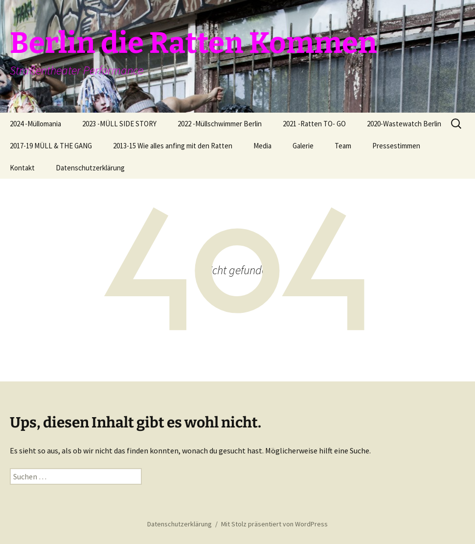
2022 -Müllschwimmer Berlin (220, 123)
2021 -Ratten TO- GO (314, 123)
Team (343, 145)
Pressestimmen (396, 145)
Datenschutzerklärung (90, 167)
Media (262, 145)
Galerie (303, 145)
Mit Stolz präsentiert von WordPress (274, 524)
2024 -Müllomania (35, 123)
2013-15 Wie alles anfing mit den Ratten (172, 145)
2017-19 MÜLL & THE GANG (51, 145)
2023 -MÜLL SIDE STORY (119, 123)
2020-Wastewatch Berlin (404, 123)
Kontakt (22, 167)
